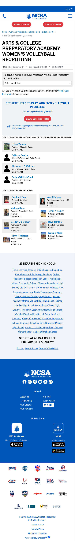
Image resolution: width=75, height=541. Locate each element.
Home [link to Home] (4, 32)
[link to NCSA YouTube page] (40, 382)
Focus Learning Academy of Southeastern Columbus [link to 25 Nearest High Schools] (37, 269)
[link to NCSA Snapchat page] (51, 382)
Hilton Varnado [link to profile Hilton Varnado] (19, 143)
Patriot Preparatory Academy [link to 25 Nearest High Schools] (47, 292)
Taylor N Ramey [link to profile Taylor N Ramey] (56, 210)
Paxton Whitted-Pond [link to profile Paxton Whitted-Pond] (22, 177)
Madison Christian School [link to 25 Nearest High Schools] (45, 331)
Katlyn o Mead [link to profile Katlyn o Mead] (55, 232)
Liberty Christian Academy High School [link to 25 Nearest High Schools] (33, 296)
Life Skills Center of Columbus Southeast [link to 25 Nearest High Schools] (39, 287)
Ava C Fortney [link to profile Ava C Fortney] (54, 197)
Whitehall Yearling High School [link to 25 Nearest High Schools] (29, 314)
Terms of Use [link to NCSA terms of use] (37, 524)
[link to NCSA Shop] (49, 405)
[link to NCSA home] (37, 373)
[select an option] (37, 83)
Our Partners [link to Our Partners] (26, 408)
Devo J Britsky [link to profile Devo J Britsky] (55, 221)
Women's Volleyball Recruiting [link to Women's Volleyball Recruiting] (21, 32)
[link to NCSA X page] (45, 382)
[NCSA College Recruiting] (37, 16)
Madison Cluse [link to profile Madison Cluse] (18, 208)
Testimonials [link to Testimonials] (26, 400)
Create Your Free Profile (37, 118)
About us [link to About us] (24, 396)
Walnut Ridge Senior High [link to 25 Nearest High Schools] (47, 305)
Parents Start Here (21, 24)
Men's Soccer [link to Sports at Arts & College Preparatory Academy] (31, 348)
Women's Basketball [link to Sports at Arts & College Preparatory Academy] (48, 348)
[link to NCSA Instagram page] (30, 382)
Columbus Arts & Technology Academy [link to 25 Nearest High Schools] (33, 274)
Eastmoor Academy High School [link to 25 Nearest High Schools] (47, 309)
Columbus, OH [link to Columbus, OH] (48, 32)
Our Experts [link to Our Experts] (26, 404)
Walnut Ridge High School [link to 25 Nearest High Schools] (42, 300)
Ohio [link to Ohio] (38, 32)
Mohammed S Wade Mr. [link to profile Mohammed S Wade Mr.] (23, 166)
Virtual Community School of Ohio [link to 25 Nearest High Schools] (27, 283)
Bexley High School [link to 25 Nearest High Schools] (31, 318)
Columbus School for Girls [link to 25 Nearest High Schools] (32, 322)
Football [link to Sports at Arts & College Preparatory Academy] (20, 348)
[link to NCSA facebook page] (24, 382)
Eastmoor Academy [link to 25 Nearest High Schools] (22, 309)
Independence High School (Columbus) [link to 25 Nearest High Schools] (42, 278)
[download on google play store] (58, 451)
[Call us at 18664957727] (4, 16)
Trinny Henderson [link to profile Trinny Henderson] (19, 235)
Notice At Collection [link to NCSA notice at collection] (37, 533)
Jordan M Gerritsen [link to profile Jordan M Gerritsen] (20, 221)
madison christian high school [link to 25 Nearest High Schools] (39, 327)
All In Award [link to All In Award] (49, 400)
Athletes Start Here (53, 24)
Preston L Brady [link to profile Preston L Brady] (20, 197)
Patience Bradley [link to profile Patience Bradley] (20, 155)
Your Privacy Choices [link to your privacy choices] (35, 537)
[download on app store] (16, 444)
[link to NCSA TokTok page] (35, 382)
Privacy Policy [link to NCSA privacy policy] (37, 528)
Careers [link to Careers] (47, 396)
